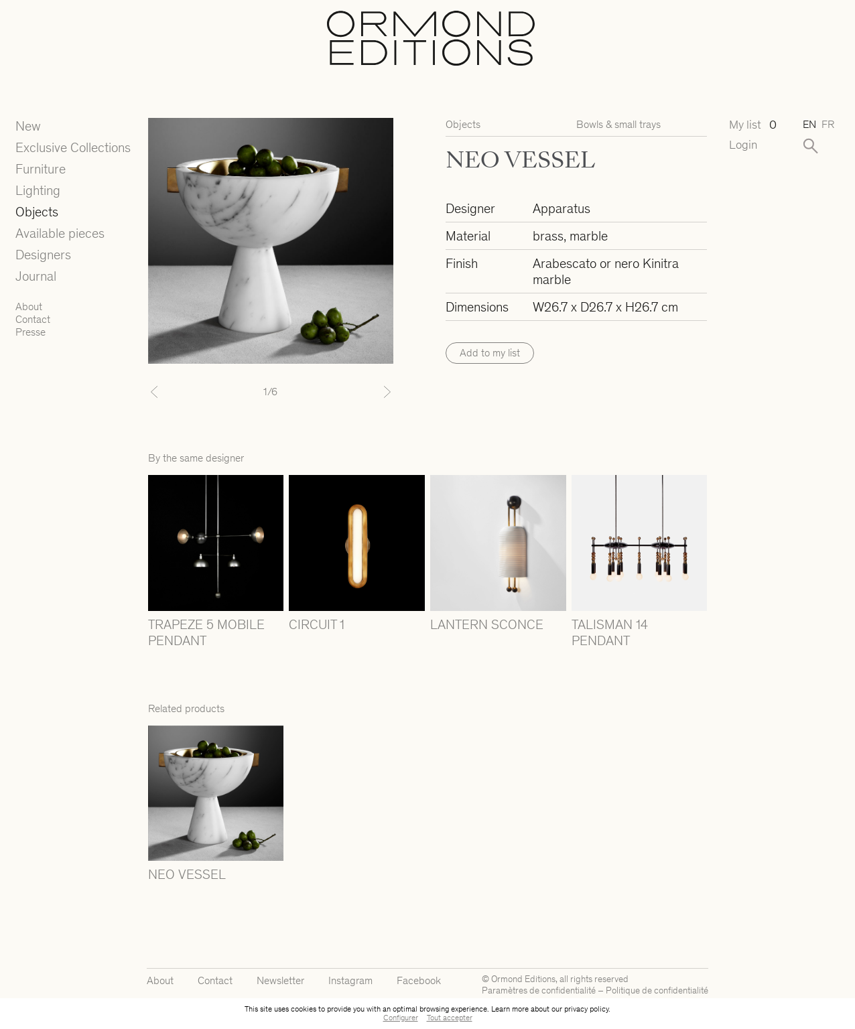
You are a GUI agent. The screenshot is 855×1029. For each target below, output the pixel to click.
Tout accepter (449, 1017)
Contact (32, 319)
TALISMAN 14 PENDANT (610, 632)
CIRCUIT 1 (316, 624)
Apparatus (561, 208)
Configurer (400, 1017)
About (28, 306)
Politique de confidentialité (657, 990)
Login (743, 145)
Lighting (37, 190)
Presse (30, 332)
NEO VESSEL (187, 874)
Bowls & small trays (618, 124)
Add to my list (490, 352)
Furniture (40, 169)
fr (827, 124)
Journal (35, 276)
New (28, 126)
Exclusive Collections (73, 147)
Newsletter (280, 980)
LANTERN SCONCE (486, 624)
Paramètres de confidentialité (539, 990)
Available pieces (60, 233)
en (809, 124)
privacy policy (586, 1009)
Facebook (419, 980)
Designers (43, 255)
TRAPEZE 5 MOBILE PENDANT (206, 632)
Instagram (350, 980)
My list (753, 125)
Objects (36, 212)
